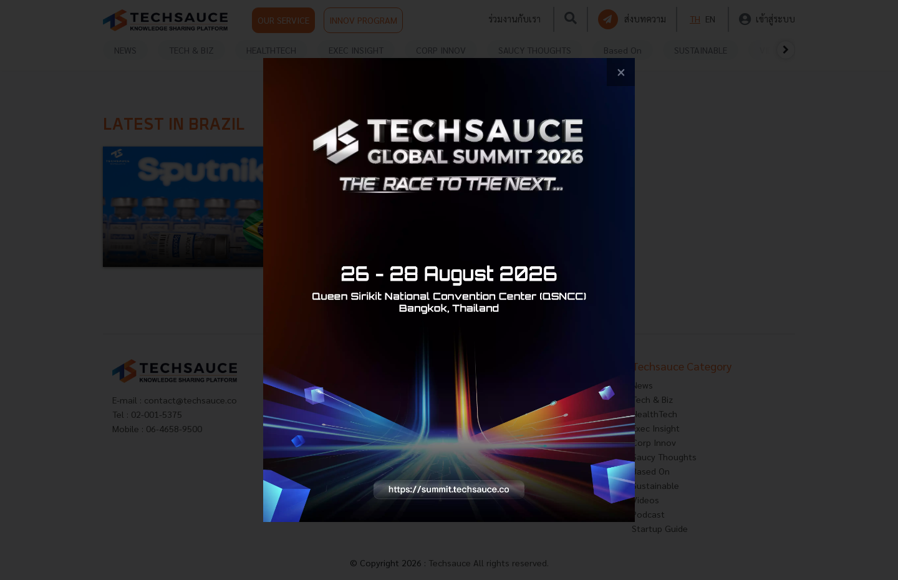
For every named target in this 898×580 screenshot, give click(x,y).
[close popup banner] (621, 72)
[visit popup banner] (448, 290)
